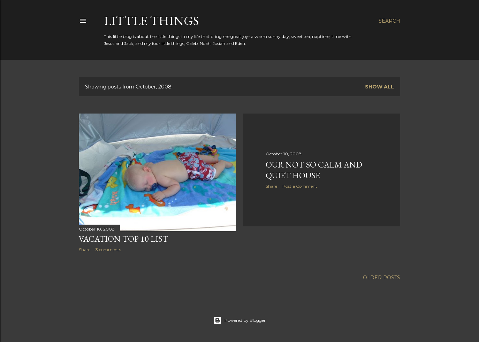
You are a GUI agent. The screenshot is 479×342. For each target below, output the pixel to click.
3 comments (108, 249)
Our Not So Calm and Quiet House (314, 170)
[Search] (389, 21)
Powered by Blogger (239, 320)
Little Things (151, 21)
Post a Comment (299, 186)
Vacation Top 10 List (123, 238)
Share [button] (84, 249)
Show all (379, 87)
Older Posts (381, 277)
